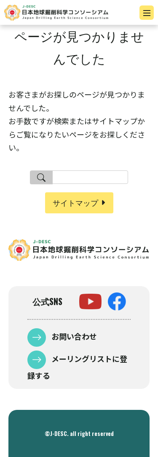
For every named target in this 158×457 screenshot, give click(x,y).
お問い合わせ (73, 336)
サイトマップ (75, 202)
